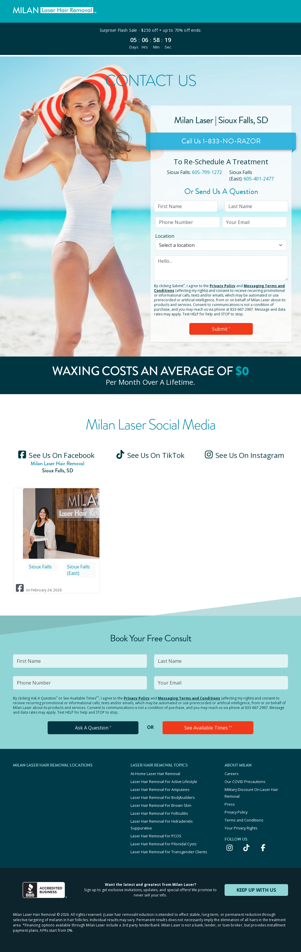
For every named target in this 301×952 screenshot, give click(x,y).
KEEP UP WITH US (256, 890)
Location (164, 236)
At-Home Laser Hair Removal (155, 773)
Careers (232, 773)
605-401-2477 (259, 178)
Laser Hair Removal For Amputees (160, 789)
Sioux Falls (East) (78, 569)
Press (230, 804)
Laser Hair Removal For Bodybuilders (163, 797)
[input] (186, 206)
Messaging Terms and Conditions (189, 698)
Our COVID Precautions (245, 781)
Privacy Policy (222, 285)
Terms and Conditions (244, 820)
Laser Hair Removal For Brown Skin (161, 805)
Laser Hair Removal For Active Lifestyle (164, 781)
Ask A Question (93, 728)
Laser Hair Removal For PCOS (156, 836)
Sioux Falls (40, 566)
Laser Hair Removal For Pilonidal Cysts (164, 843)
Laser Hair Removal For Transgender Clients (169, 851)
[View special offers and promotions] (150, 39)
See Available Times (208, 728)
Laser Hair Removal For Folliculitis (159, 813)
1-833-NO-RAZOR (232, 141)
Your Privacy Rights (241, 828)
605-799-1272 (207, 172)
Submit (221, 329)
